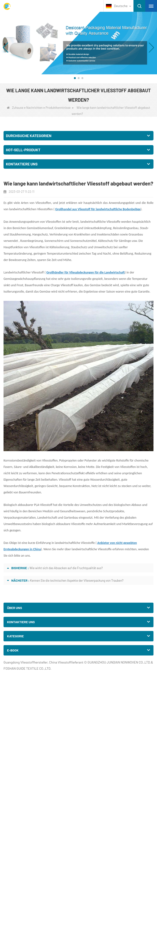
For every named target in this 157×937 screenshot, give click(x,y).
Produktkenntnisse (58, 107)
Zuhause (15, 107)
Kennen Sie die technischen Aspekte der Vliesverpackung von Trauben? (76, 580)
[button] (75, 78)
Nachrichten (34, 107)
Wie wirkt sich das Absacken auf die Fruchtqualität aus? (66, 568)
